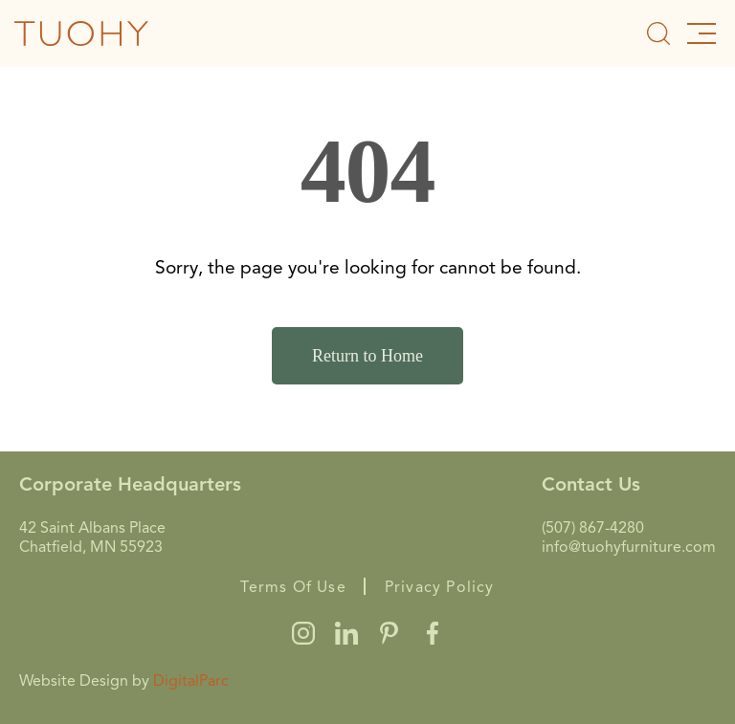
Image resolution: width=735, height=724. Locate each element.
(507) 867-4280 (593, 528)
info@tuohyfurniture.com (629, 547)
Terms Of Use (292, 587)
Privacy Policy (440, 587)
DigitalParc (191, 681)
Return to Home (367, 355)
